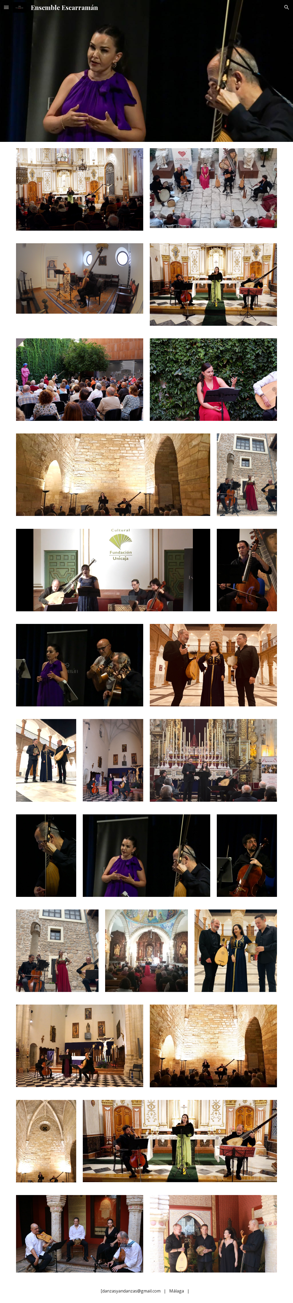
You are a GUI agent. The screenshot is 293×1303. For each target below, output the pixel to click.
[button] (6, 7)
